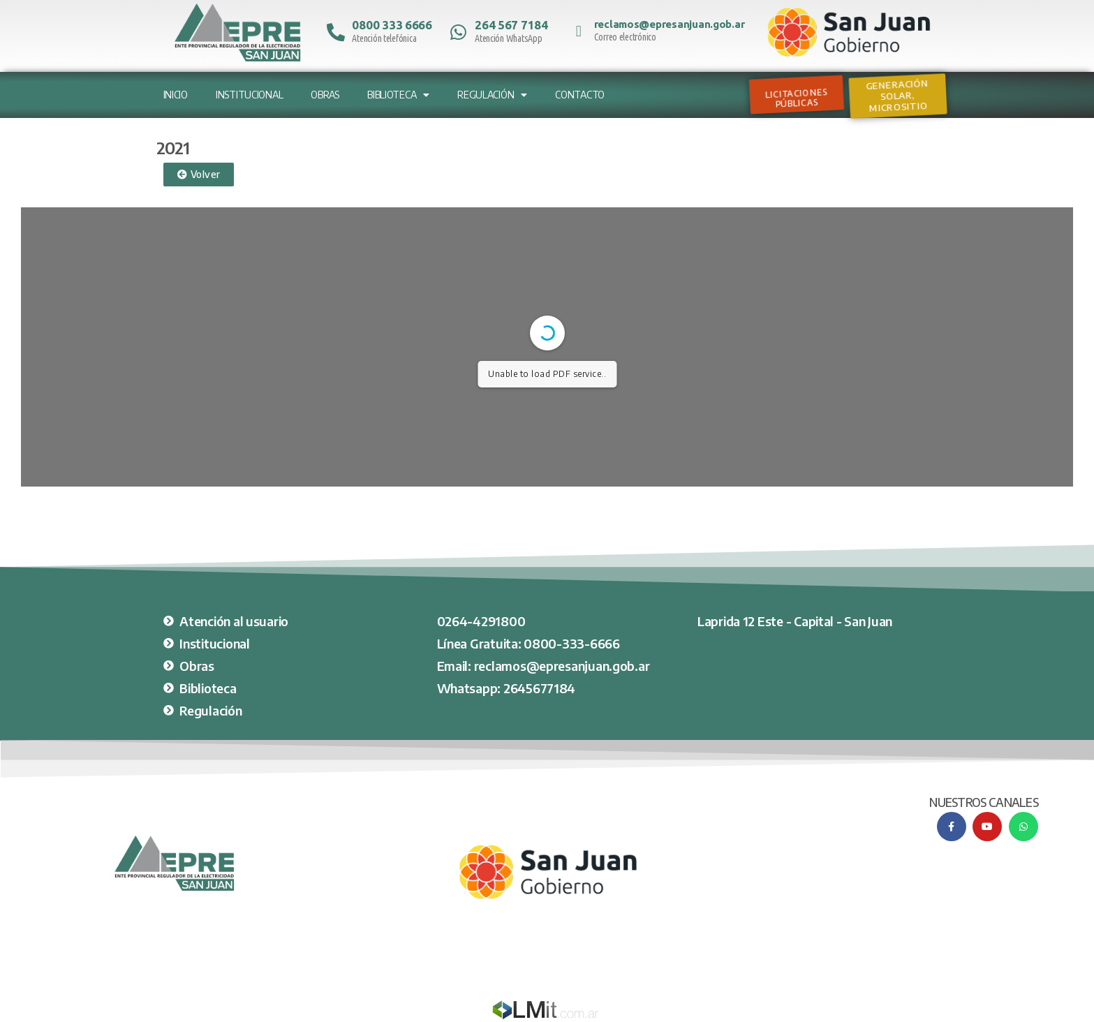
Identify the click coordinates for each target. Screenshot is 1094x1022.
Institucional (249, 95)
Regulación (492, 95)
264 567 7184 (511, 24)
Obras (325, 95)
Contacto (580, 95)
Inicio (175, 95)
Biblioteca (398, 95)
